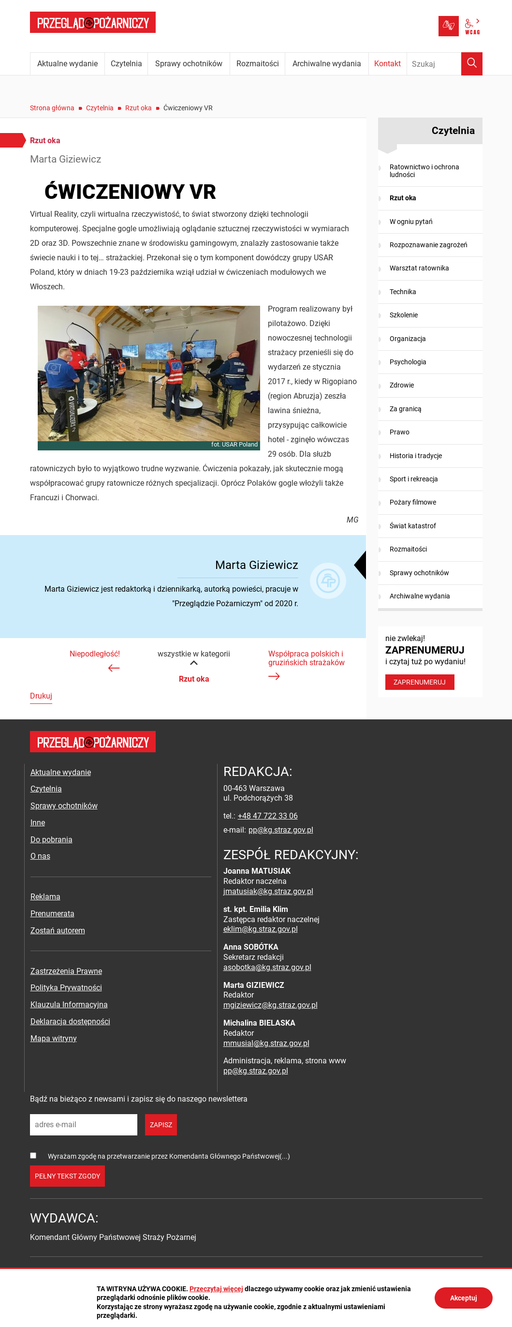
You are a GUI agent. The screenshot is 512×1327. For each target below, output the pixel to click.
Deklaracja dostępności (70, 1021)
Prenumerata (52, 913)
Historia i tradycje (416, 456)
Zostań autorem (57, 930)
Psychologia (408, 362)
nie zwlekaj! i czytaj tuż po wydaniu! (430, 662)
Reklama (45, 896)
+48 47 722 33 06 (268, 815)
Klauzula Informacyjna (69, 1004)
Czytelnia (100, 108)
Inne (37, 822)
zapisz (161, 1125)
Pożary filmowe (413, 502)
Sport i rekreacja (414, 479)
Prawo (400, 432)
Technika (403, 292)
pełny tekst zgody (67, 1176)
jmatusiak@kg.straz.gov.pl (268, 891)
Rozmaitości (408, 549)
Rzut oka (138, 108)
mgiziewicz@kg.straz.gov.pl (270, 1005)
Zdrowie (402, 385)
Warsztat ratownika (419, 268)
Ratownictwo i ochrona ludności (424, 170)
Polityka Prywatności (66, 987)
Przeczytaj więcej (216, 1289)
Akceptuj (463, 1298)
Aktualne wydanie (60, 772)
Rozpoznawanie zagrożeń (429, 245)
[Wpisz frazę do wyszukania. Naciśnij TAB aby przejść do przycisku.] (445, 63)
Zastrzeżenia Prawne (66, 971)
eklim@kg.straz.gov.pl (260, 929)
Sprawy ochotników (419, 573)
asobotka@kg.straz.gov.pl (267, 967)
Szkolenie (404, 315)
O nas (40, 856)
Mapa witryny (53, 1038)
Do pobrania (51, 839)
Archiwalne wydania (420, 596)
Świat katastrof (413, 526)
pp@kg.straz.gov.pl (281, 830)
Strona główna (52, 108)
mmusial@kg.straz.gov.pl (266, 1043)
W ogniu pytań (411, 221)
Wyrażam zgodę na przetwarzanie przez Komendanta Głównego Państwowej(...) (169, 1156)
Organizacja (408, 339)
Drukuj (41, 696)
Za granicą (406, 409)
